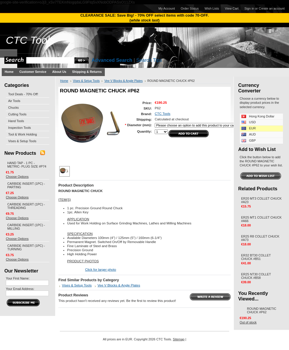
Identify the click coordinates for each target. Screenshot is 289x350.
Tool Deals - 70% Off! (23, 94)
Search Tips (149, 60)
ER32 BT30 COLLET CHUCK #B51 (256, 257)
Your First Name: (17, 278)
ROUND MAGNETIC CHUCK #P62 (261, 310)
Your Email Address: (20, 289)
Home (64, 80)
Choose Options (17, 176)
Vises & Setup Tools (22, 141)
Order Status (190, 8)
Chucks (13, 107)
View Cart (231, 8)
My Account (167, 8)
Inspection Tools (19, 127)
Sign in (249, 8)
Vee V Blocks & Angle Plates (123, 80)
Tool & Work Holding (22, 134)
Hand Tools (16, 121)
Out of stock (248, 322)
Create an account (272, 8)
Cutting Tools (17, 114)
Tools (30, 40)
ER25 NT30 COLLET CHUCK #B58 (256, 275)
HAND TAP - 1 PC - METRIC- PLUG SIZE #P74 (26, 164)
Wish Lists (212, 8)
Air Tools (14, 101)
